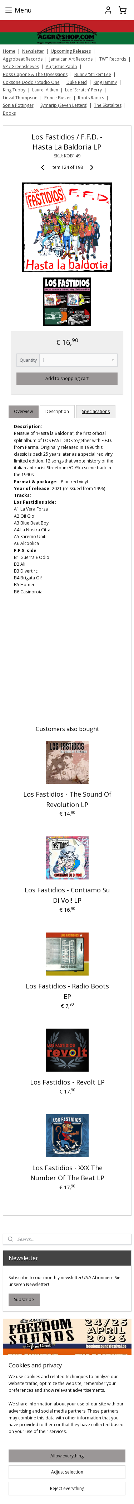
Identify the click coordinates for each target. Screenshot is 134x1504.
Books (9, 113)
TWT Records (112, 59)
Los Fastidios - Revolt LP (67, 1081)
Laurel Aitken (45, 90)
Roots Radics (91, 98)
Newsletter (33, 51)
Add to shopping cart (67, 378)
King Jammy (105, 82)
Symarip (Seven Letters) (63, 105)
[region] (67, 1407)
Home (9, 51)
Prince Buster (57, 98)
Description (57, 411)
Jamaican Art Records (71, 59)
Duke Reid (76, 82)
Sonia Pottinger (18, 105)
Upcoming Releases (71, 51)
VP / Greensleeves (21, 66)
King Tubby (14, 90)
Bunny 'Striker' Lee (92, 74)
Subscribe (24, 1299)
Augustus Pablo (61, 66)
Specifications (96, 411)
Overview (23, 411)
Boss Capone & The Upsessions (35, 74)
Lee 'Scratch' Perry (83, 90)
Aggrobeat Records (23, 59)
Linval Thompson (20, 98)
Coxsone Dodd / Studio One (31, 82)
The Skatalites (107, 105)
